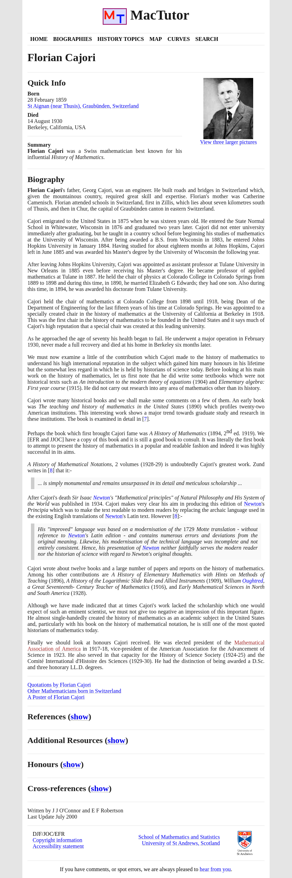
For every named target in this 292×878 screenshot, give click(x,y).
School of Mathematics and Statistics (179, 837)
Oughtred (252, 581)
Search (206, 39)
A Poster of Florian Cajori (56, 697)
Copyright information (57, 840)
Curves (178, 39)
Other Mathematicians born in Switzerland (74, 691)
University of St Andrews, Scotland (181, 843)
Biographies (72, 39)
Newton (101, 497)
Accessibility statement (58, 846)
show (80, 716)
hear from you (215, 869)
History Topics (121, 39)
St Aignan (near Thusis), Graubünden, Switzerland (83, 106)
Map (155, 39)
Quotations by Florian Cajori (59, 685)
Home (39, 39)
